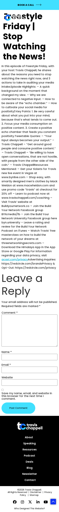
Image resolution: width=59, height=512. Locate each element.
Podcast (29, 455)
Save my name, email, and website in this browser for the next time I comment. (27, 396)
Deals (29, 462)
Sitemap (34, 495)
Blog (30, 468)
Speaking (29, 443)
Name (7, 352)
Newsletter (29, 474)
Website (7, 377)
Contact (30, 480)
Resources (30, 449)
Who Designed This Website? (29, 508)
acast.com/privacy (15, 259)
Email (6, 364)
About (29, 437)
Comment (10, 312)
